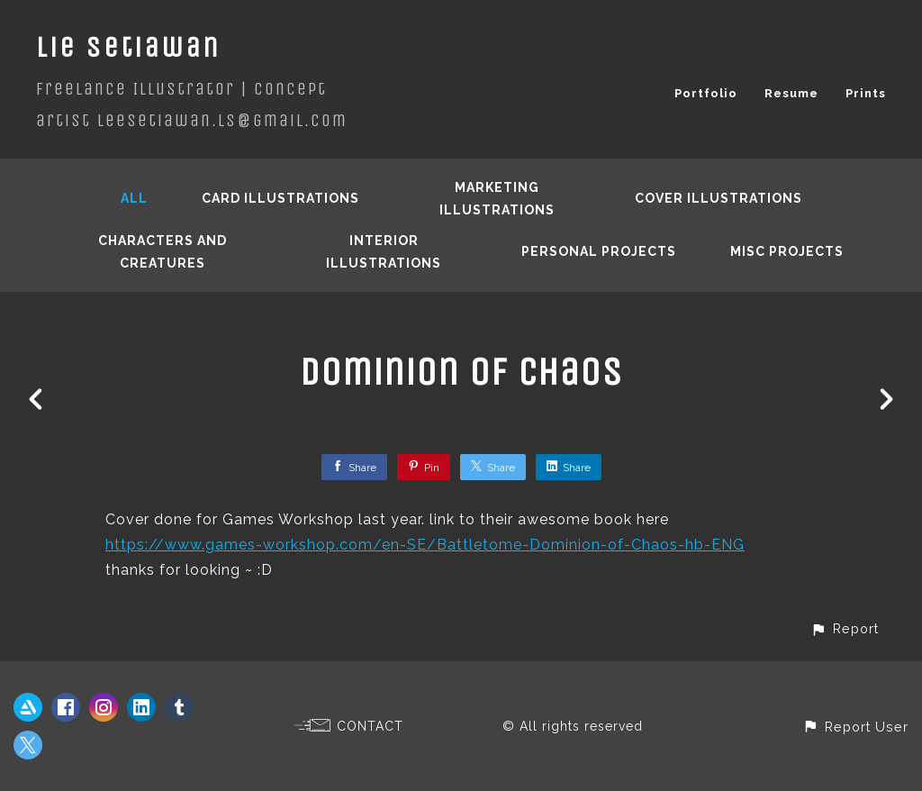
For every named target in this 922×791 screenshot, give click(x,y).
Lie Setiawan (128, 47)
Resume (791, 93)
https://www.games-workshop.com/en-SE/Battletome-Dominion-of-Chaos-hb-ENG (425, 544)
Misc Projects (787, 251)
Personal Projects (598, 251)
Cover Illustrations (718, 198)
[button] (844, 628)
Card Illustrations (280, 198)
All (134, 198)
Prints (865, 93)
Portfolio (705, 93)
